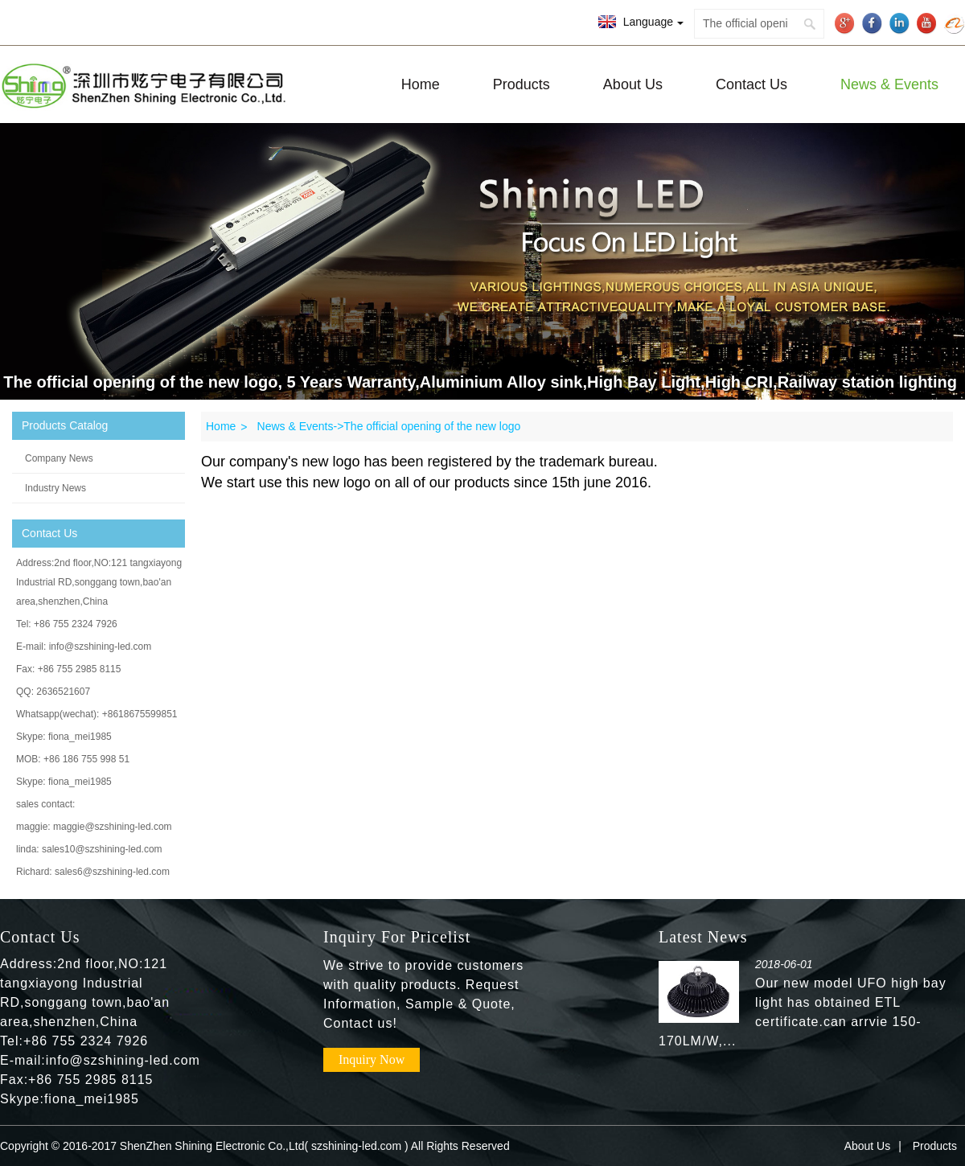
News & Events (889, 84)
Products (521, 84)
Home (420, 84)
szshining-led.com (356, 1145)
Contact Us (751, 84)
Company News (59, 458)
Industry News (55, 488)
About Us (633, 84)
